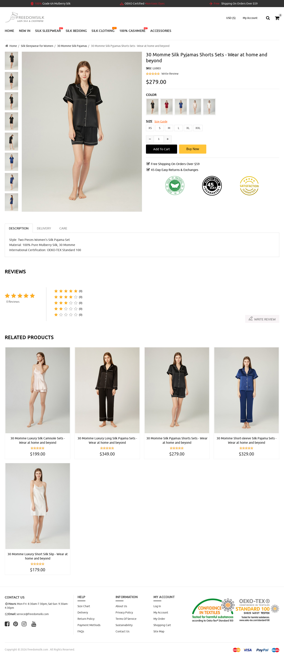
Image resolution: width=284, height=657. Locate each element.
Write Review (170, 73)
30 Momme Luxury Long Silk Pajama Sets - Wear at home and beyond (107, 440)
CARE (63, 228)
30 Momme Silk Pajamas (72, 45)
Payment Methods (89, 625)
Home (13, 45)
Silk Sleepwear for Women (37, 45)
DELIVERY (44, 228)
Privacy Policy (124, 612)
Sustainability (124, 625)
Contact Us (122, 631)
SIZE (149, 121)
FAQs (81, 631)
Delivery (83, 612)
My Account (160, 612)
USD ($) (231, 17)
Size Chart (84, 606)
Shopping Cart (162, 625)
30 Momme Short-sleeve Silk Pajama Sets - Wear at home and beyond (247, 440)
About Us (121, 606)
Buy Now (192, 149)
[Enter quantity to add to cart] (159, 139)
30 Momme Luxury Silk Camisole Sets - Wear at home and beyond (37, 440)
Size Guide (160, 121)
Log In (157, 606)
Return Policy (86, 618)
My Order (159, 618)
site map (158, 631)
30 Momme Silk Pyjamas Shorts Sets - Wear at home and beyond (176, 440)
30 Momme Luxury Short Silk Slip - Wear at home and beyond (37, 556)
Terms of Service (126, 618)
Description (19, 228)
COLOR (151, 95)
